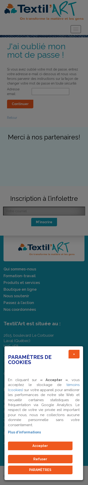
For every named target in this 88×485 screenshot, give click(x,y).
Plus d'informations (24, 432)
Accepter (40, 446)
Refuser (40, 459)
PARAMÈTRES (40, 470)
